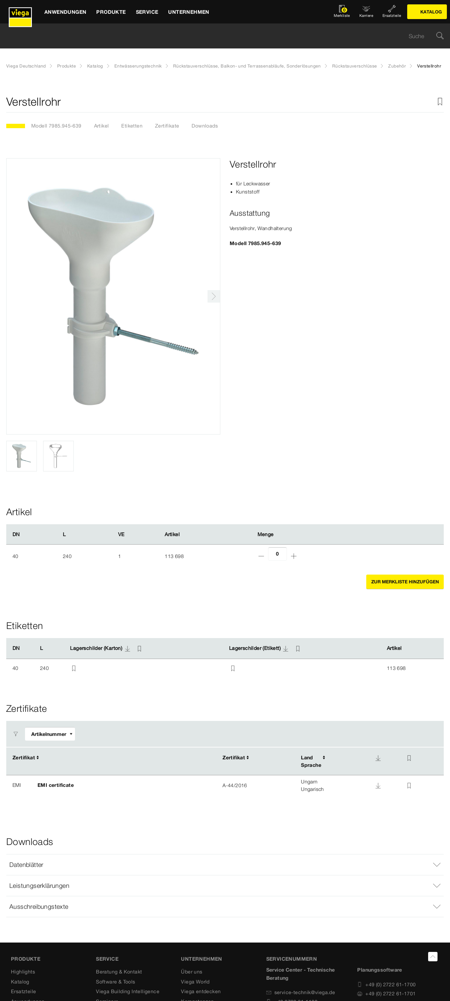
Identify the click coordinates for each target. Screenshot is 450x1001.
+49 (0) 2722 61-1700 (386, 984)
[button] (225, 864)
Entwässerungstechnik (138, 66)
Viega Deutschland (26, 66)
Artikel (101, 126)
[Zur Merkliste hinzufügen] (440, 101)
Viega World (195, 981)
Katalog (95, 66)
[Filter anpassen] (50, 734)
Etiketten (131, 126)
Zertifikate (167, 126)
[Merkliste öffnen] (342, 11)
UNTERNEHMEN (201, 959)
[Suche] (440, 36)
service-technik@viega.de (300, 992)
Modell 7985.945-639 (56, 126)
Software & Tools (115, 981)
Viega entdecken (201, 991)
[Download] (378, 758)
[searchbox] (219, 36)
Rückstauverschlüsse (354, 66)
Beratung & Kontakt (119, 971)
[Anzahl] (277, 554)
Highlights (23, 971)
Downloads (205, 126)
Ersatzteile (23, 991)
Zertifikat (23, 757)
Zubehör (397, 66)
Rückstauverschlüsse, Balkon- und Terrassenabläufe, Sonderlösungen (247, 66)
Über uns (191, 971)
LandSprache (311, 761)
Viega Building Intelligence (127, 991)
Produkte (66, 66)
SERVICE (107, 959)
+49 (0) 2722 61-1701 (386, 993)
